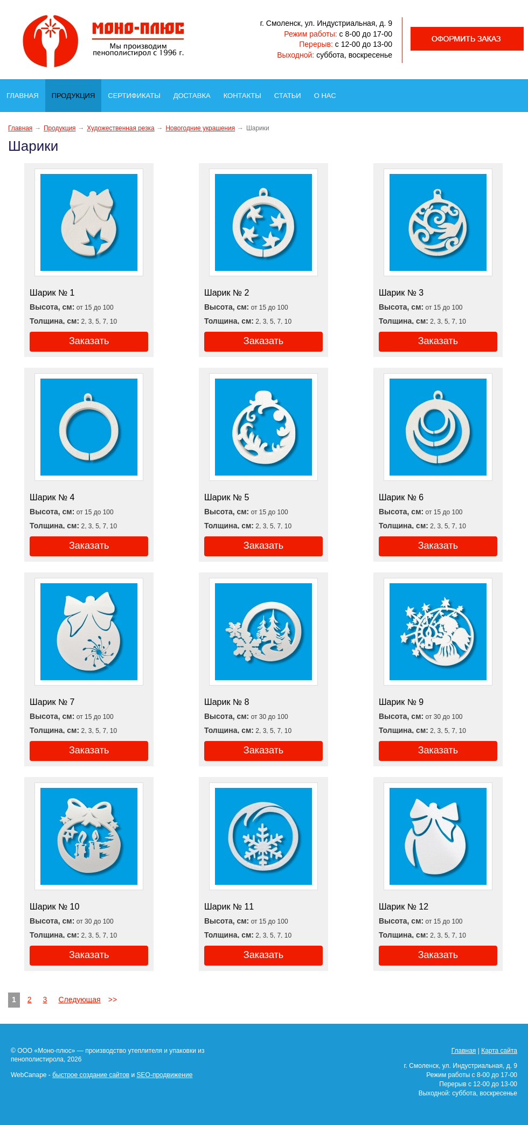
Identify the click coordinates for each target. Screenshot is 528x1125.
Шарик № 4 (52, 497)
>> (112, 999)
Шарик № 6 (401, 497)
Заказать (89, 341)
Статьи (291, 92)
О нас (328, 92)
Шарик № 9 (401, 702)
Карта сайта (499, 1050)
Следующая (79, 999)
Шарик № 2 (226, 292)
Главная (25, 92)
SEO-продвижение (165, 1075)
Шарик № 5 (226, 497)
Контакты (246, 92)
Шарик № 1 (52, 292)
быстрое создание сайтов (90, 1075)
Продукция (76, 93)
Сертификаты (137, 92)
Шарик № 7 (52, 702)
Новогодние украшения (200, 128)
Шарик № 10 (54, 906)
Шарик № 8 (226, 702)
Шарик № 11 (229, 906)
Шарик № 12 (403, 906)
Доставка (195, 92)
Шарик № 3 (401, 292)
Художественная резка (120, 128)
